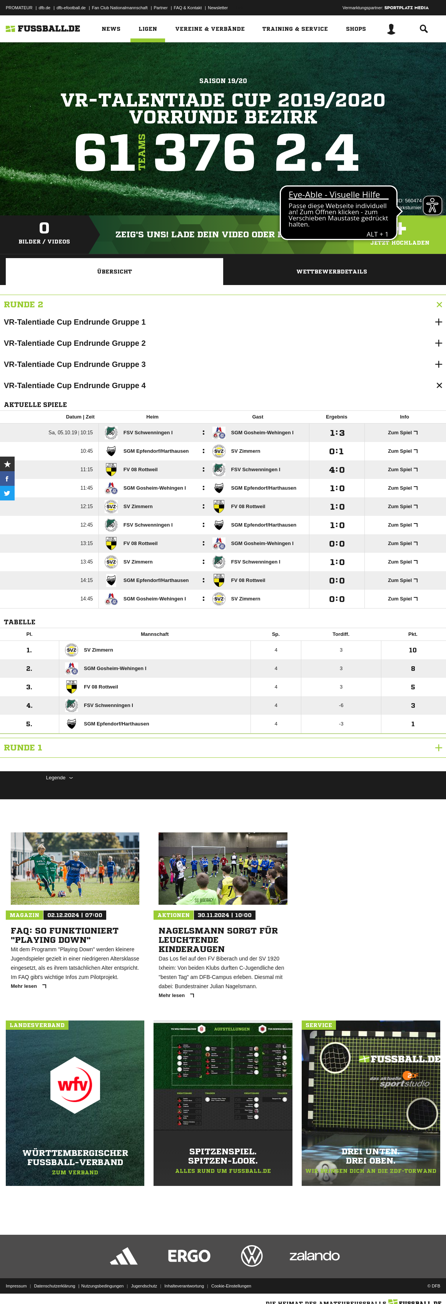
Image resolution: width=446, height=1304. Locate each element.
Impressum (16, 1286)
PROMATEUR (19, 7)
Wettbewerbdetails (331, 271)
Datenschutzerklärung (54, 1286)
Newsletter (218, 7)
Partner (161, 7)
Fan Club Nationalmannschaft (120, 7)
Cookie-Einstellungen (231, 1286)
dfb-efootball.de (71, 7)
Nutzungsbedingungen (102, 1286)
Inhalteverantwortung (184, 1286)
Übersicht (114, 271)
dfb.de (44, 7)
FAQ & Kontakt (188, 7)
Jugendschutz (144, 1286)
